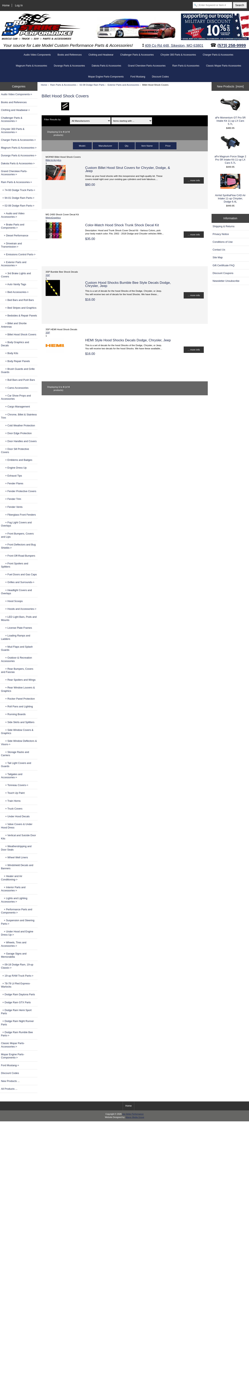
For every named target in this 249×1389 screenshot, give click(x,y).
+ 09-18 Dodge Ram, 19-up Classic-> (17, 966)
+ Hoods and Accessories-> (18, 608)
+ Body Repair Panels (15, 361)
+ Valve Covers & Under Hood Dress (16, 826)
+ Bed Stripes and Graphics (18, 307)
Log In (19, 5)
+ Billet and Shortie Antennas (14, 325)
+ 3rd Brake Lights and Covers (16, 275)
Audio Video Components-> (16, 94)
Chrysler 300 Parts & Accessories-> (13, 130)
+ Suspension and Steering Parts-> (17, 922)
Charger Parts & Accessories (218, 54)
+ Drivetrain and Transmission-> (11, 245)
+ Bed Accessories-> (14, 292)
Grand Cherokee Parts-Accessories (147, 65)
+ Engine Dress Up (14, 467)
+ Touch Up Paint (13, 792)
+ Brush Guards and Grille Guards (18, 370)
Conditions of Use (223, 241)
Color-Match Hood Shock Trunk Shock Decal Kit (122, 225)
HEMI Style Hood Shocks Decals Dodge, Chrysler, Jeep (128, 340)
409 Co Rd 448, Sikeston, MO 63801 (174, 46)
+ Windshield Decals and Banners (17, 867)
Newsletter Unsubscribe (226, 280)
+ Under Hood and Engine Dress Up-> (17, 933)
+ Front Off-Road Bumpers (18, 555)
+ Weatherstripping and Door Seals (16, 848)
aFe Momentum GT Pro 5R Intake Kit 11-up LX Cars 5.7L (230, 110)
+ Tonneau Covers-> (14, 785)
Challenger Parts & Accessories (137, 54)
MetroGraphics (53, 217)
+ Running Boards (13, 714)
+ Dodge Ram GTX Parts (16, 1002)
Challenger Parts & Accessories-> (11, 119)
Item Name (147, 145)
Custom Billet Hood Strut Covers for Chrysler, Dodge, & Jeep (127, 169)
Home (6, 5)
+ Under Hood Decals (15, 816)
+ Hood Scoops (12, 601)
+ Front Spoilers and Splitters (14, 565)
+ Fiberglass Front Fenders (18, 514)
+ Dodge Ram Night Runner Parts (17, 1023)
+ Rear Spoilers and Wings (18, 679)
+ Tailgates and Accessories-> (11, 776)
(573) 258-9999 (232, 45)
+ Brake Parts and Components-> (12, 226)
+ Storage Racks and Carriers (15, 754)
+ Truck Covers (11, 808)
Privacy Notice (221, 234)
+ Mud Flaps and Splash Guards (17, 648)
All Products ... (9, 1088)
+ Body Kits (9, 353)
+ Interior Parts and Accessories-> (13, 889)
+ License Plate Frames (16, 627)
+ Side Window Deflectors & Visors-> (19, 742)
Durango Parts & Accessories (69, 65)
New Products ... (10, 1081)
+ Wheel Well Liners (14, 857)
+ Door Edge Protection (16, 433)
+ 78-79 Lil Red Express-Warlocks (15, 985)
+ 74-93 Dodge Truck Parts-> (18, 190)
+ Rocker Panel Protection (18, 698)
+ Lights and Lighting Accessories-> (14, 900)
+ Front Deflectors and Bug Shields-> (18, 546)
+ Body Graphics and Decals (15, 344)
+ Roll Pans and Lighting (17, 706)
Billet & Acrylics (53, 160)
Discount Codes (160, 76)
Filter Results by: (52, 119)
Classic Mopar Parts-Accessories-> (13, 1045)
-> (16, 182)
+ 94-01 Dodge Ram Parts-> (17, 197)
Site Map (218, 257)
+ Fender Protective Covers (18, 491)
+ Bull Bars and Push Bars (18, 379)
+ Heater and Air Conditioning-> (11, 878)
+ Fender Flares (12, 483)
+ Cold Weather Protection (18, 425)
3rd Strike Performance (132, 1114)
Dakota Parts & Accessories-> (18, 163)
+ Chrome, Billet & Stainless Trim (19, 416)
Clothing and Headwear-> (15, 110)
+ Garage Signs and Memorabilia (13, 955)
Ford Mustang (137, 76)
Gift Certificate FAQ (223, 265)
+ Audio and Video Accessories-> (13, 215)
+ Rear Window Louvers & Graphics (18, 689)
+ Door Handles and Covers (19, 441)
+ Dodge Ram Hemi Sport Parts (16, 1012)
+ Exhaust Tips (11, 475)
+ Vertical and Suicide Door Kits (18, 837)
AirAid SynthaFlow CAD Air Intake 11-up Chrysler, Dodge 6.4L (230, 188)
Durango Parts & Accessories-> (18, 155)
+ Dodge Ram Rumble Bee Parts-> (17, 1034)
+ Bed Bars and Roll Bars (17, 300)
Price (168, 145)
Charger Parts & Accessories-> (18, 139)
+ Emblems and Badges (16, 459)
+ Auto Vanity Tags (13, 284)
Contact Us (219, 249)
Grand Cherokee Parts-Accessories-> (14, 173)
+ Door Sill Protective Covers (15, 450)
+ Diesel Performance (14, 235)
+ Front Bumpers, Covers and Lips (17, 535)
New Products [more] (230, 86)
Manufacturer (105, 145)
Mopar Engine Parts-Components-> (12, 1056)
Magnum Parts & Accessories (31, 65)
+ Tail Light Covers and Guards (16, 765)
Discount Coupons (223, 273)
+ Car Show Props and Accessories (16, 397)
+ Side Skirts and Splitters (17, 722)
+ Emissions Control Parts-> (18, 254)
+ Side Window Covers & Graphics (17, 731)
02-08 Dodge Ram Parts (91, 84)
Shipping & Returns (223, 226)
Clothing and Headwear (100, 54)
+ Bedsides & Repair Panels (19, 315)
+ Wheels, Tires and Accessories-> (13, 944)
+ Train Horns (11, 800)
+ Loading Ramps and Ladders (15, 637)
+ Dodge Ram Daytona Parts (18, 994)
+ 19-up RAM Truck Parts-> (17, 975)
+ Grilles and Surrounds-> (17, 582)
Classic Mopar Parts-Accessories (223, 65)
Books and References (70, 54)
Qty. (127, 145)
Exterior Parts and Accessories (123, 84)
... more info (194, 180)
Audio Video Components (37, 54)
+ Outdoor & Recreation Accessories (16, 659)
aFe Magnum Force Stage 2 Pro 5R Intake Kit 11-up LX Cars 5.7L (230, 149)
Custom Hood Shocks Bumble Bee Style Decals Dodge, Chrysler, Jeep (128, 284)
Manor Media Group (135, 1117)
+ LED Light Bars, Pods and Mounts (19, 618)
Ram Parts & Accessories (63, 84)
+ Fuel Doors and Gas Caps (19, 574)
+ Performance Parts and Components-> (16, 911)
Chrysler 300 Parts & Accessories (178, 54)
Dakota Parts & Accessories (106, 65)
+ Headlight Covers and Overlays (16, 592)
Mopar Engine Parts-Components (106, 76)
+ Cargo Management (15, 406)
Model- (82, 145)
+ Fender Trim (11, 498)
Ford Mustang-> (10, 1065)
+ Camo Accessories (14, 387)
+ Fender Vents (12, 506)
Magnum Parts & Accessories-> (18, 147)
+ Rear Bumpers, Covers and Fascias (17, 670)
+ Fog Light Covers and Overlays (16, 524)
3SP (48, 275)
